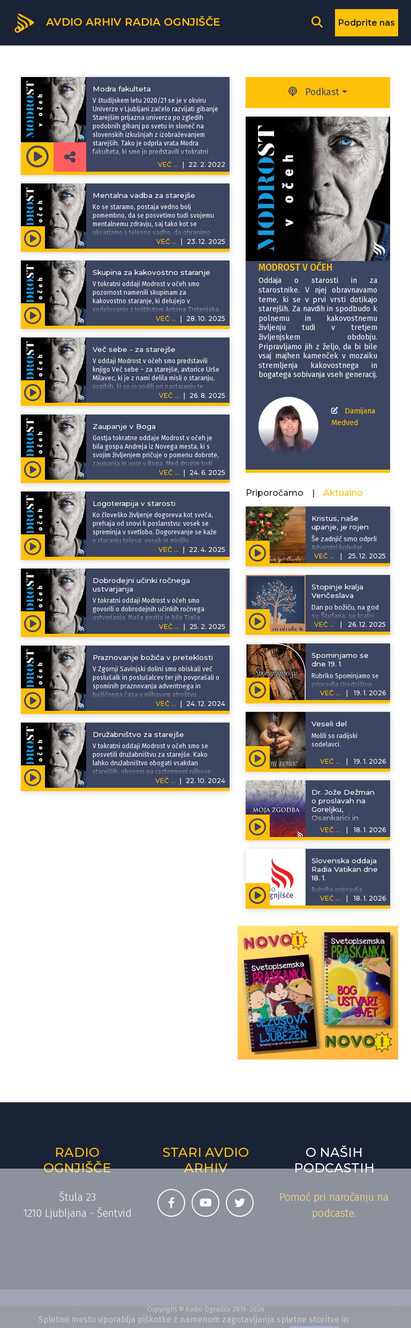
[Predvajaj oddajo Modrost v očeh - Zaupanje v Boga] (33, 468)
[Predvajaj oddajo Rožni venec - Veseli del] (258, 757)
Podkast (313, 92)
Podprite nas (366, 23)
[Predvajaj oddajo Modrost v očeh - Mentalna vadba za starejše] (33, 237)
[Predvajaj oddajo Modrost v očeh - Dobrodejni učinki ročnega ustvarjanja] (33, 622)
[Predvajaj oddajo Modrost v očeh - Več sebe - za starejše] (33, 391)
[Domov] (116, 22)
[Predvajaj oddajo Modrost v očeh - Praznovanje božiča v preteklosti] (33, 699)
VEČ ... (166, 241)
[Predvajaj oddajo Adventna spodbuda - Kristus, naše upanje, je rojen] (258, 552)
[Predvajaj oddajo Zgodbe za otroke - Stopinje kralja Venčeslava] (258, 620)
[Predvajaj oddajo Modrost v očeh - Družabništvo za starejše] (33, 776)
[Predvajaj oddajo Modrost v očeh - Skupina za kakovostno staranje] (33, 314)
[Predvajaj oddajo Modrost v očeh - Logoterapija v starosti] (33, 545)
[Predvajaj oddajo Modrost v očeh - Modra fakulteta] (37, 157)
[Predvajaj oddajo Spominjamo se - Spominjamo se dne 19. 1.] (258, 689)
